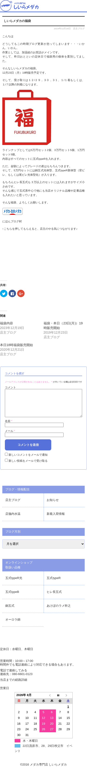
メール (10, 436)
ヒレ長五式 (54, 597)
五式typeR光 (13, 583)
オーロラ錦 (12, 625)
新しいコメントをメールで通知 (28, 460)
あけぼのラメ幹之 (59, 611)
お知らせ (53, 505)
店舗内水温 (12, 519)
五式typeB (12, 597)
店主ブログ (79, 28)
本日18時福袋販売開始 (16, 345)
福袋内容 (6, 323)
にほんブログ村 (12, 221)
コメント (10, 387)
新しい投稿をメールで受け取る (28, 466)
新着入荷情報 (56, 519)
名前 (8, 426)
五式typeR (54, 583)
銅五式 (9, 611)
